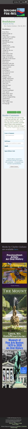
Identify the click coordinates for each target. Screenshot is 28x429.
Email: (6, 146)
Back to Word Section (12, 112)
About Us (11, 423)
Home (24, 2)
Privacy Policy (15, 424)
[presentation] (16, 155)
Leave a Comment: (9, 133)
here (16, 249)
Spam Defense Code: (10, 151)
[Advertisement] (14, 206)
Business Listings (18, 423)
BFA (16, 388)
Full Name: (7, 141)
